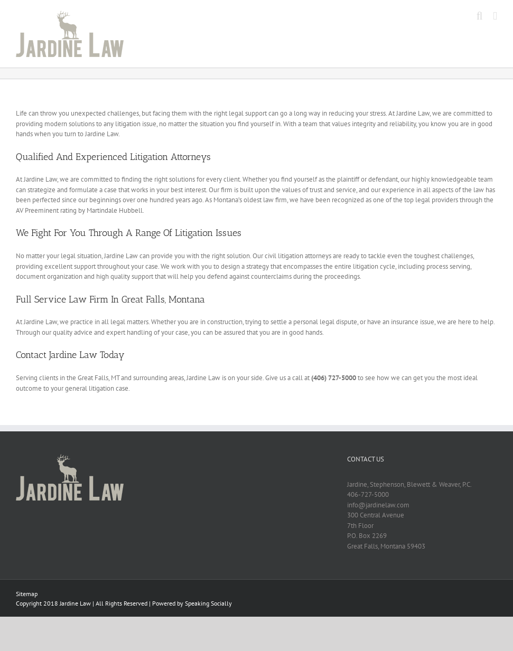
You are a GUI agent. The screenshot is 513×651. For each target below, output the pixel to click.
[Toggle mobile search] (480, 16)
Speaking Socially (208, 603)
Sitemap (27, 594)
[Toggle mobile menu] (495, 16)
